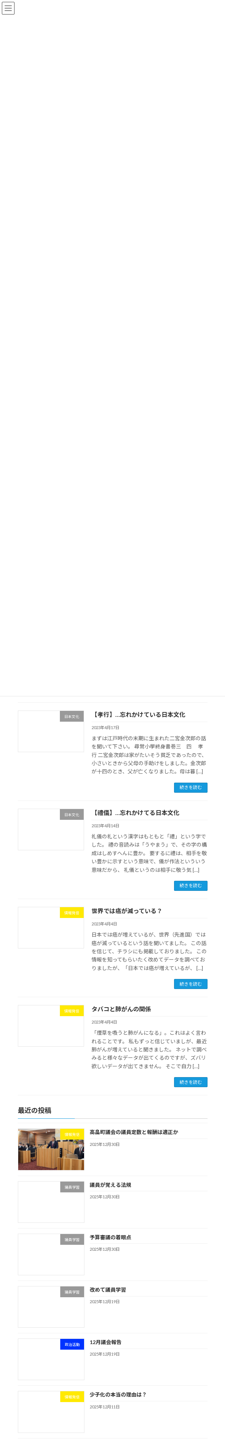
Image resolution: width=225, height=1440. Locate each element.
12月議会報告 (105, 1342)
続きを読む (191, 787)
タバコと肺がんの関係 (121, 1008)
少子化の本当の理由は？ (118, 1395)
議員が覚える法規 (110, 1185)
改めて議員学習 (107, 1289)
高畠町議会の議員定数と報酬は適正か (133, 1132)
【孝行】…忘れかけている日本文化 (138, 714)
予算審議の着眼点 (110, 1237)
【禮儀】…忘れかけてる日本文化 (135, 812)
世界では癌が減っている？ (127, 910)
